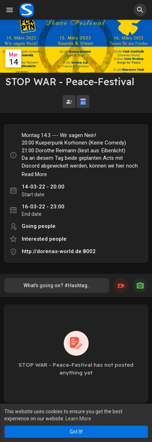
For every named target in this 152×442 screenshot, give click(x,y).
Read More (34, 181)
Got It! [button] (76, 432)
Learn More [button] (78, 418)
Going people (39, 233)
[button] (140, 10)
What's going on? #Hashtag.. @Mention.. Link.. (56, 295)
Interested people (44, 246)
